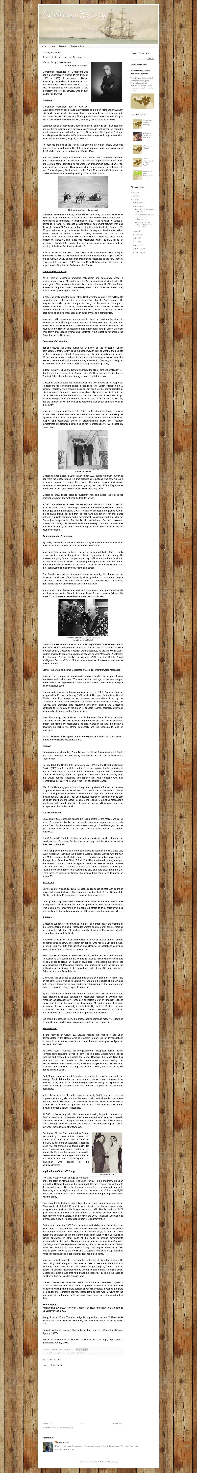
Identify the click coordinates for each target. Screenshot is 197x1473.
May (137, 238)
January (139, 252)
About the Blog (77, 46)
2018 (134, 192)
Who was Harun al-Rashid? (147, 135)
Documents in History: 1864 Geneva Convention (144, 217)
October (139, 202)
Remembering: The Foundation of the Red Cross (143, 224)
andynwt (97, 1462)
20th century (53, 1353)
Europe (62, 46)
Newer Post (48, 1423)
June (137, 234)
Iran (64, 1353)
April (137, 242)
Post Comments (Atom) (63, 1427)
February (139, 249)
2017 (134, 196)
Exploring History (74, 14)
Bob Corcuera (63, 1442)
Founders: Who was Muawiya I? (147, 123)
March (138, 245)
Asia (53, 46)
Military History (72, 1353)
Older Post (117, 1423)
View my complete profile (65, 1449)
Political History (83, 1353)
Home (43, 46)
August (138, 206)
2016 (134, 199)
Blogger (115, 1462)
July (137, 231)
